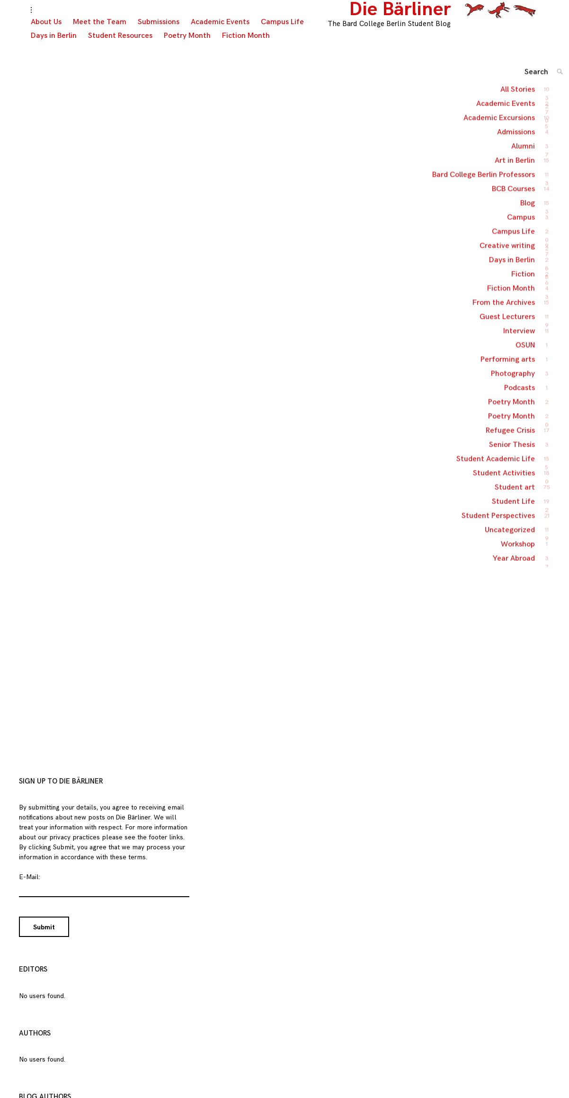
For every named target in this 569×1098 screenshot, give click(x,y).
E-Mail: (29, 886)
